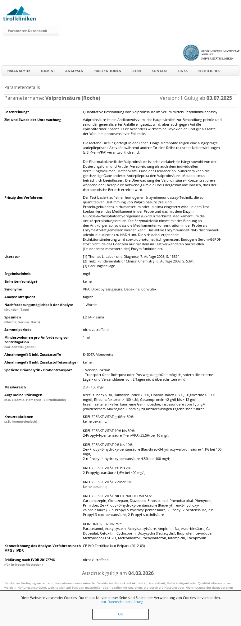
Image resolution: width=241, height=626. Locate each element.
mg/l (86, 273)
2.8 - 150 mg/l (93, 387)
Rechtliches (209, 70)
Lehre (136, 70)
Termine (47, 70)
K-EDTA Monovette (98, 354)
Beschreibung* (16, 111)
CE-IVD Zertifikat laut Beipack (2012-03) (114, 545)
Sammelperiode (18, 329)
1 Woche (90, 304)
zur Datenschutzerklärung (122, 601)
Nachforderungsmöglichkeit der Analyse (38, 307)
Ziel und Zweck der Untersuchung (32, 119)
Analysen (74, 70)
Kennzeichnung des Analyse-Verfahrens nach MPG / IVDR (42, 548)
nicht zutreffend (96, 329)
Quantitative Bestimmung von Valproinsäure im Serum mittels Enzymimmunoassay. (150, 111)
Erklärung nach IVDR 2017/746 (29, 562)
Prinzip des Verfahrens (23, 197)
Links (183, 70)
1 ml (86, 337)
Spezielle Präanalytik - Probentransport (38, 370)
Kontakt (160, 70)
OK (120, 614)
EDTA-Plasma (93, 317)
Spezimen (22, 319)
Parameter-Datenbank (27, 30)
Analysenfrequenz (19, 296)
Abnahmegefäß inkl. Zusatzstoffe (32, 354)
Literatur (12, 256)
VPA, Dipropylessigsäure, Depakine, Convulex (120, 289)
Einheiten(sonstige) (20, 281)
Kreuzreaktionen (20, 419)
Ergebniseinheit (17, 273)
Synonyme (13, 289)
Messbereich (15, 387)
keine (87, 281)
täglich (88, 296)
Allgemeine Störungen (35, 397)
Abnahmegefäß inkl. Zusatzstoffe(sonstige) (41, 362)
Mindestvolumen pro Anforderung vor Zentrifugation (36, 342)
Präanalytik (18, 70)
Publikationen (107, 70)
